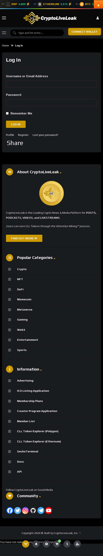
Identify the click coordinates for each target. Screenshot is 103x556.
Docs (20, 461)
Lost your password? (45, 134)
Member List (26, 421)
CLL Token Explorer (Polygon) (37, 431)
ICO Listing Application (33, 390)
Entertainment (27, 339)
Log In (15, 124)
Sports (22, 350)
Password (13, 95)
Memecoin (24, 299)
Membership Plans (30, 401)
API (19, 471)
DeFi (20, 289)
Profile (10, 134)
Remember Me (21, 113)
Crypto (22, 269)
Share (15, 142)
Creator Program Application (37, 411)
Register (23, 134)
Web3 (21, 329)
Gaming (22, 319)
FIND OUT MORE (24, 238)
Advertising (25, 380)
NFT (20, 279)
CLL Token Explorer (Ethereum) (39, 441)
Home (5, 45)
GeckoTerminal (27, 451)
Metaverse (24, 309)
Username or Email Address (27, 76)
